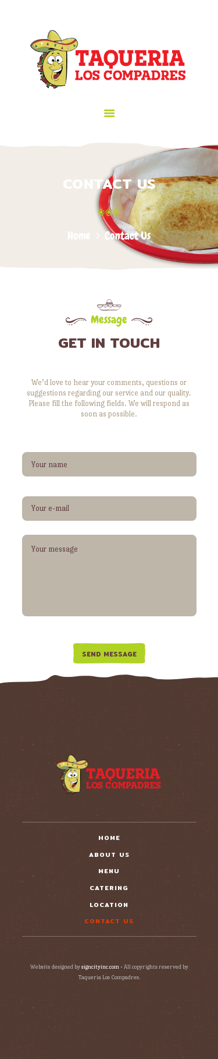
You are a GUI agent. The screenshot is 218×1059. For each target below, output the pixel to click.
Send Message (109, 654)
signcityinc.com (100, 966)
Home (79, 235)
